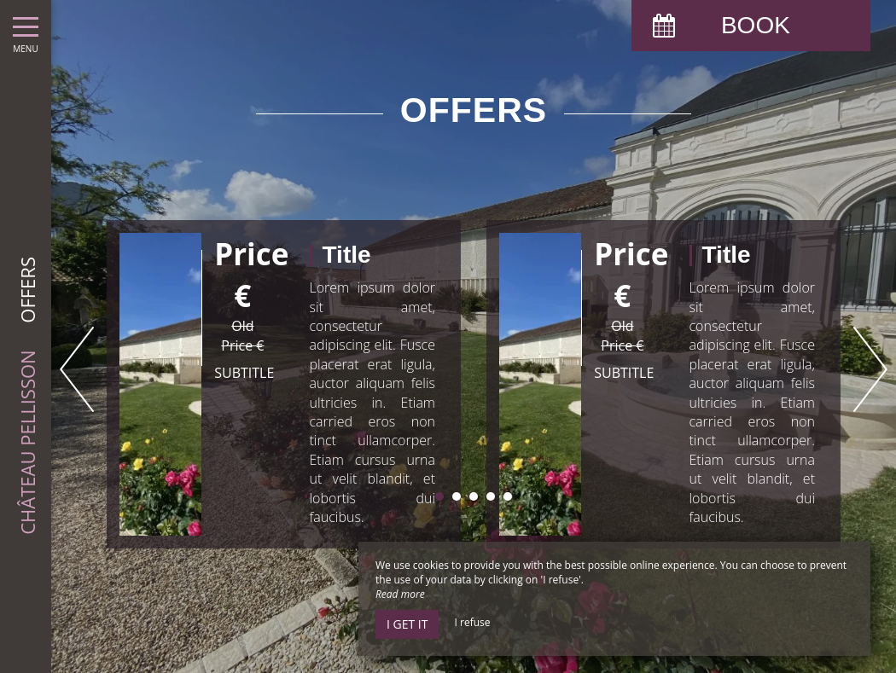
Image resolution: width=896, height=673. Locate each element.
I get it (407, 624)
